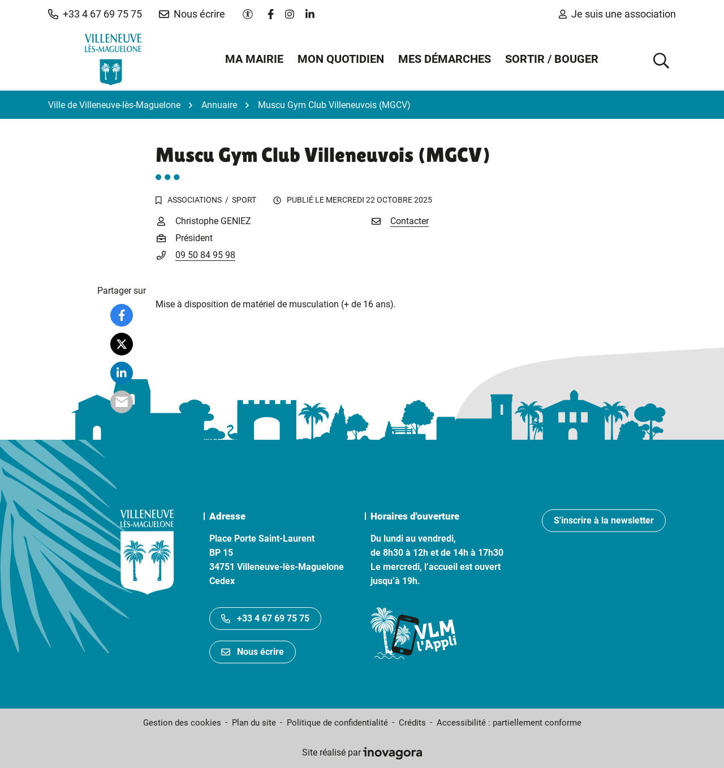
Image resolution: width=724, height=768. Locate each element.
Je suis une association (617, 14)
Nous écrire (252, 651)
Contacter (409, 221)
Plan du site (254, 723)
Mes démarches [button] (444, 59)
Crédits (412, 723)
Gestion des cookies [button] (182, 723)
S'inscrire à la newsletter (604, 520)
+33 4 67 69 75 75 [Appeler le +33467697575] (265, 618)
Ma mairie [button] (254, 59)
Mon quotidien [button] (341, 59)
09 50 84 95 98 (205, 255)
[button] (95, 14)
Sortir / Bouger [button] (551, 59)
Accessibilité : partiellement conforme (509, 723)
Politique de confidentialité (337, 723)
